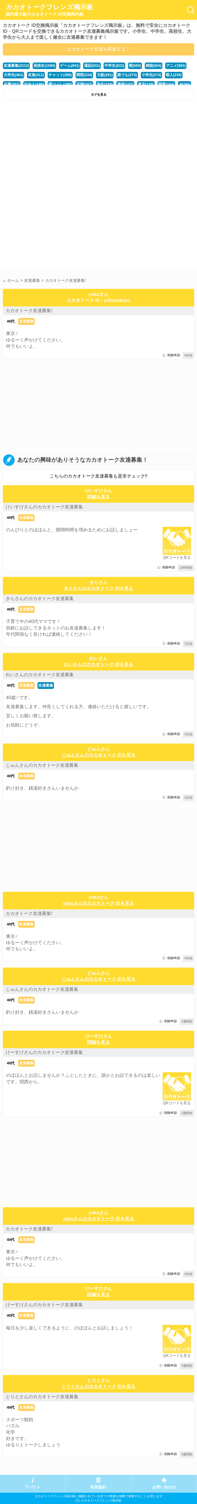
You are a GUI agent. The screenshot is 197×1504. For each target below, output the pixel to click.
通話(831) (92, 65)
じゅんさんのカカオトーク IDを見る (98, 755)
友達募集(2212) (16, 65)
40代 (10, 321)
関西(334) (84, 75)
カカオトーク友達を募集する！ (98, 49)
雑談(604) (154, 65)
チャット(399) (60, 75)
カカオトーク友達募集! (29, 310)
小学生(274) (151, 75)
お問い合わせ (164, 1487)
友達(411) (36, 75)
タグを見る (98, 94)
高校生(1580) (44, 65)
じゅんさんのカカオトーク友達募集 (42, 765)
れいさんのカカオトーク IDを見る (98, 664)
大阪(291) (105, 75)
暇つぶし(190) (60, 84)
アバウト (33, 1487)
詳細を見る (98, 496)
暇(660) (135, 65)
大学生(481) (13, 75)
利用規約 (98, 1487)
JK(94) (184, 84)
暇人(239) (174, 75)
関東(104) (166, 84)
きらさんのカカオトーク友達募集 (40, 598)
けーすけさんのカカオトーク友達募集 (44, 1052)
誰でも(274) (127, 75)
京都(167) (84, 84)
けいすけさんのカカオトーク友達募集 (44, 506)
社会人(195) (34, 84)
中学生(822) (114, 65)
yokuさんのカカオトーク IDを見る (98, 903)
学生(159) (105, 84)
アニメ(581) (176, 65)
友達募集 (26, 321)
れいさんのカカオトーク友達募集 (40, 674)
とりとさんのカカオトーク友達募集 (42, 1396)
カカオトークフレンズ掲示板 (49, 10)
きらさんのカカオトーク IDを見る (98, 588)
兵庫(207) (12, 84)
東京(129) (146, 84)
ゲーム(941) (69, 65)
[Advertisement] (98, 145)
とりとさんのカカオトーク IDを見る (98, 1386)
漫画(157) (125, 84)
